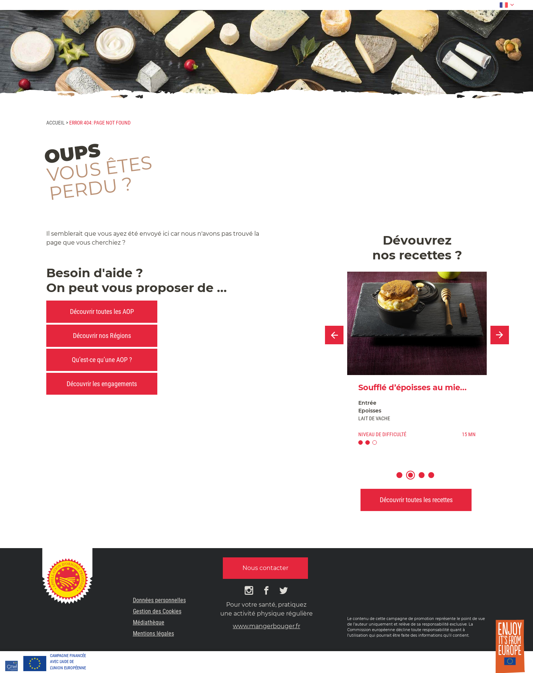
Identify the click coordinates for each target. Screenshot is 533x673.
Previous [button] (334, 335)
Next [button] (499, 335)
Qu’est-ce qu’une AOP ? (102, 360)
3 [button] (425, 480)
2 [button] (414, 480)
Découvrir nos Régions (102, 335)
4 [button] (434, 480)
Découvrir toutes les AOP (102, 311)
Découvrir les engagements (102, 384)
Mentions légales (153, 633)
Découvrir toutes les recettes (416, 500)
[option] (417, 361)
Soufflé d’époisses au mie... (412, 387)
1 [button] (403, 480)
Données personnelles (159, 600)
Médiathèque (148, 622)
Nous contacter (265, 567)
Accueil (55, 123)
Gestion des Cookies (157, 611)
